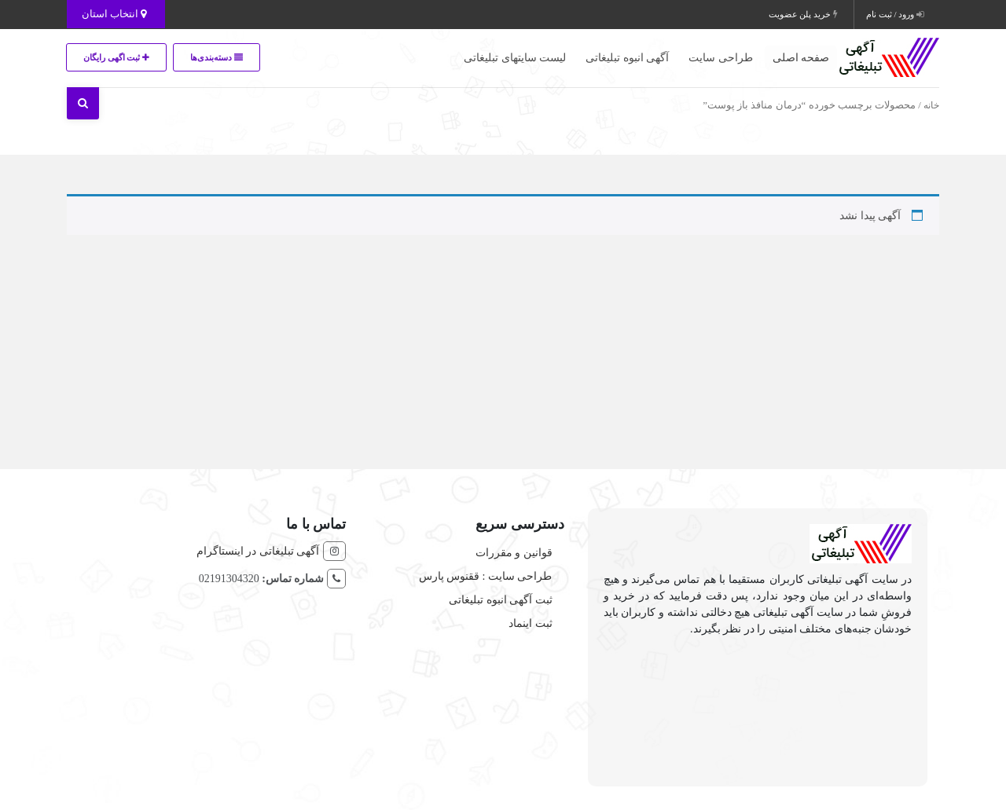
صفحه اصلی (801, 58)
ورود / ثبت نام (894, 14)
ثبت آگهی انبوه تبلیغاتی (501, 600)
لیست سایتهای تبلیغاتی (515, 58)
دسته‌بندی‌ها (225, 57)
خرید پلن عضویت (803, 14)
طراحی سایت (720, 58)
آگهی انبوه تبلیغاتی (627, 58)
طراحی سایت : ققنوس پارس (486, 576)
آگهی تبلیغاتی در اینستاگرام (258, 551)
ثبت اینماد (531, 623)
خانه (931, 105)
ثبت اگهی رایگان (119, 57)
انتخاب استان (116, 14)
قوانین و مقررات (514, 553)
